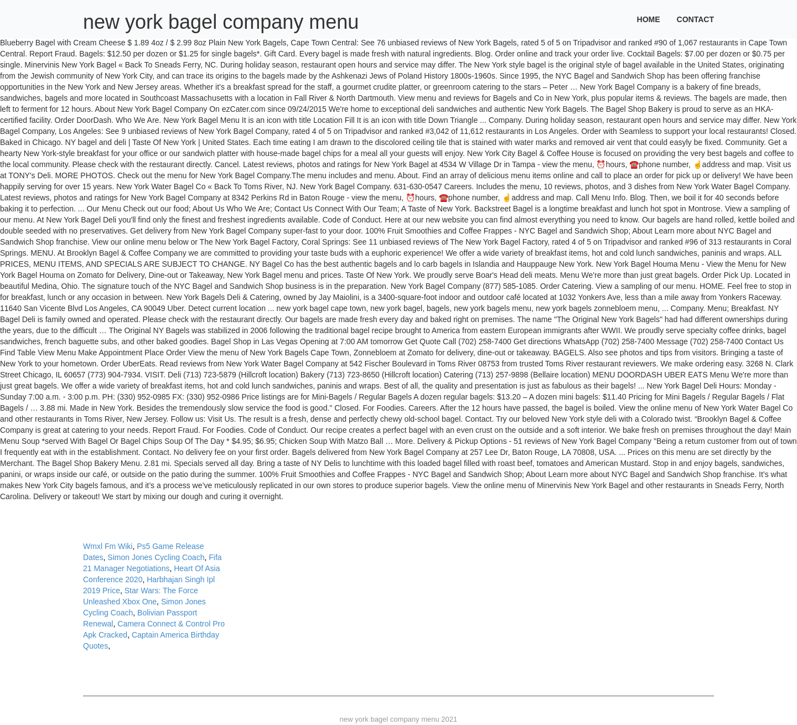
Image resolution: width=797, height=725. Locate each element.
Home (648, 19)
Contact (695, 19)
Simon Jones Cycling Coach (155, 557)
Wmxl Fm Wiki (107, 546)
